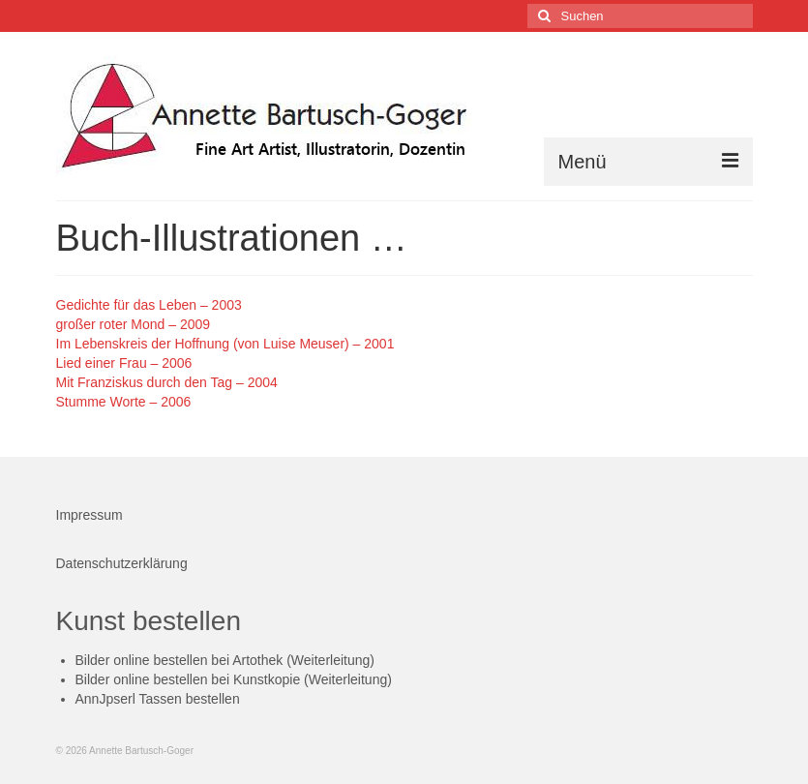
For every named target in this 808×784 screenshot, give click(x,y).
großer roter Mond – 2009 (133, 324)
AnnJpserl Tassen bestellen (157, 699)
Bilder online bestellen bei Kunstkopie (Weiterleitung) (233, 679)
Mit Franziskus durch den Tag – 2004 (167, 382)
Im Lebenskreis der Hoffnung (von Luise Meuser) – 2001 (225, 343)
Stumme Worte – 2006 (124, 401)
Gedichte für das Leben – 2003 (149, 305)
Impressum (89, 515)
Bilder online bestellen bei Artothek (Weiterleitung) (224, 660)
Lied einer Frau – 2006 (124, 363)
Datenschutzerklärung (122, 563)
